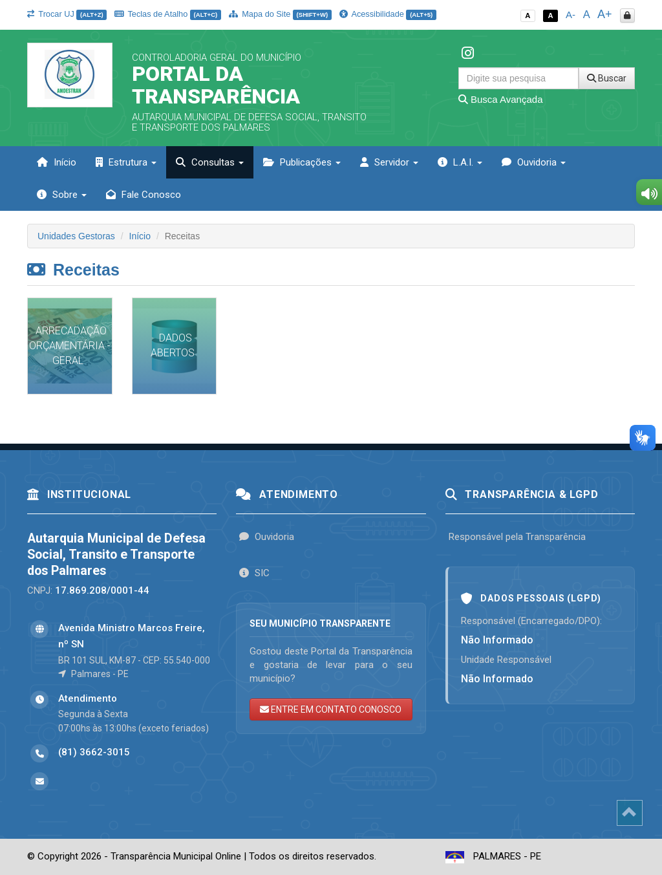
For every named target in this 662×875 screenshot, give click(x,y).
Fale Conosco (143, 194)
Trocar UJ (67, 14)
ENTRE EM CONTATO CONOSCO (330, 709)
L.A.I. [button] (460, 162)
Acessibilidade (387, 14)
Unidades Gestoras (76, 236)
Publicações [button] (302, 162)
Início (56, 162)
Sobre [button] (62, 194)
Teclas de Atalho (167, 14)
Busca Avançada (500, 99)
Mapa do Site (280, 14)
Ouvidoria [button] (534, 162)
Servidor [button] (389, 162)
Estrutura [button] (126, 162)
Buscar (606, 78)
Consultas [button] (210, 162)
